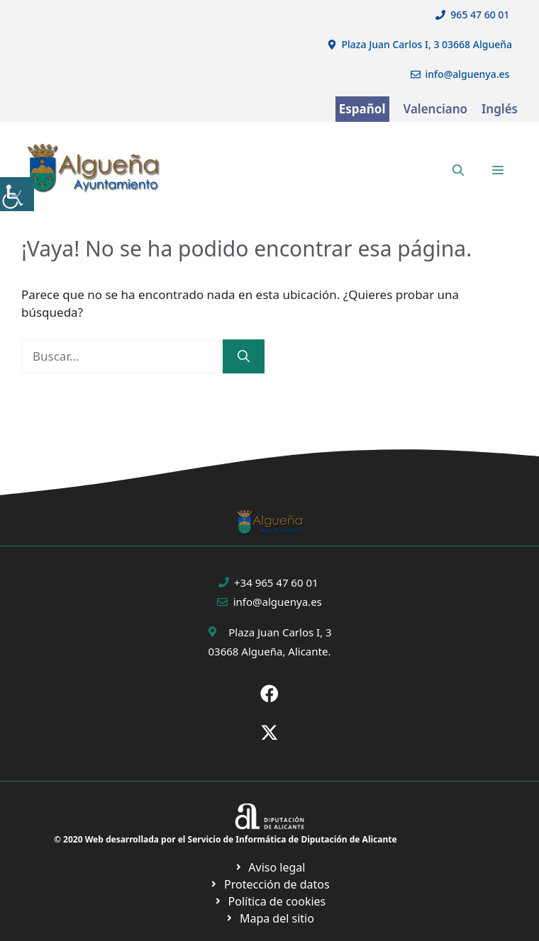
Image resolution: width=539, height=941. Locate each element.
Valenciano (436, 109)
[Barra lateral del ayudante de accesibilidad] (17, 194)
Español (362, 109)
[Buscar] (244, 356)
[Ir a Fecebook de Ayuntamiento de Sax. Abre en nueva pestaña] (269, 694)
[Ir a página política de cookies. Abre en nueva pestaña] (269, 884)
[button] (458, 170)
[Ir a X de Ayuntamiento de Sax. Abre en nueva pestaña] (269, 733)
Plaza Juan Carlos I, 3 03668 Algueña (427, 44)
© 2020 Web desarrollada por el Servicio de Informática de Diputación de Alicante (225, 839)
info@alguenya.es (468, 74)
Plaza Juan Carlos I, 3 (279, 632)
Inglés (500, 109)
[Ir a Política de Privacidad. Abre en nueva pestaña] (270, 867)
